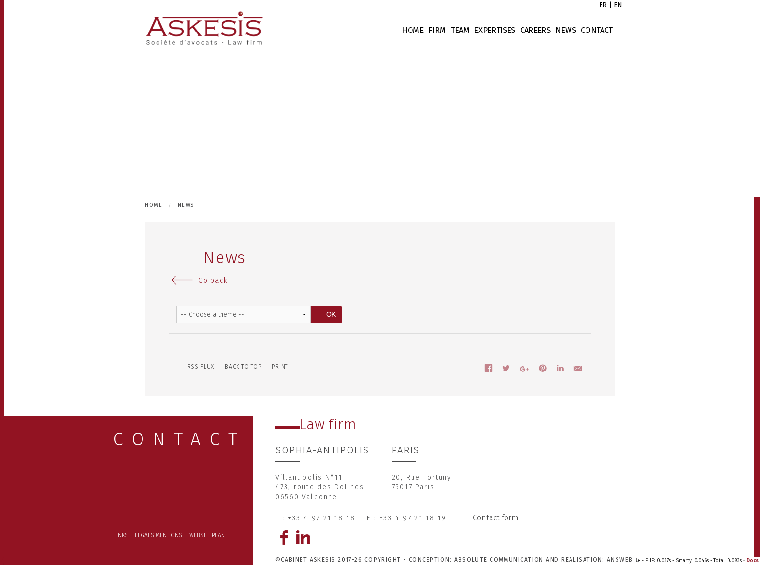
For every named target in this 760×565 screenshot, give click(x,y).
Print (280, 366)
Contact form (496, 517)
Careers (535, 30)
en (618, 5)
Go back (212, 280)
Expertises (494, 30)
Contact (597, 30)
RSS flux (200, 366)
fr (603, 5)
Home (413, 30)
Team (460, 30)
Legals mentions (158, 535)
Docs (752, 561)
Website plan (207, 535)
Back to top (243, 366)
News (565, 30)
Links (120, 535)
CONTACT (179, 439)
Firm (437, 30)
